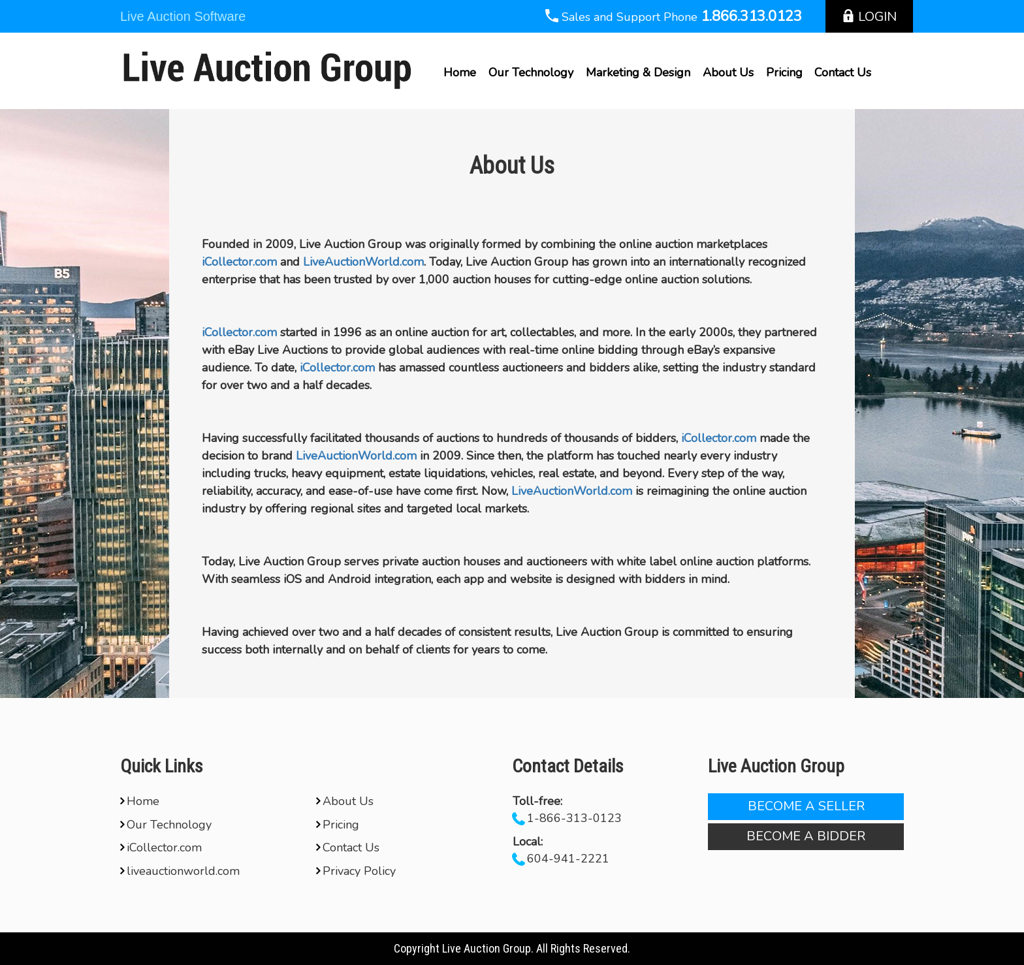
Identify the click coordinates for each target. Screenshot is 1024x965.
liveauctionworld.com (180, 871)
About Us (728, 72)
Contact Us (842, 72)
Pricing (784, 72)
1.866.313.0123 (751, 16)
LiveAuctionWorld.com (363, 262)
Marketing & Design (638, 72)
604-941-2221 (568, 858)
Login (869, 16)
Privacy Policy (356, 871)
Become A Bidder (805, 836)
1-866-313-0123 (574, 818)
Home (459, 72)
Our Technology (530, 72)
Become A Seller (806, 806)
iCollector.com (239, 262)
